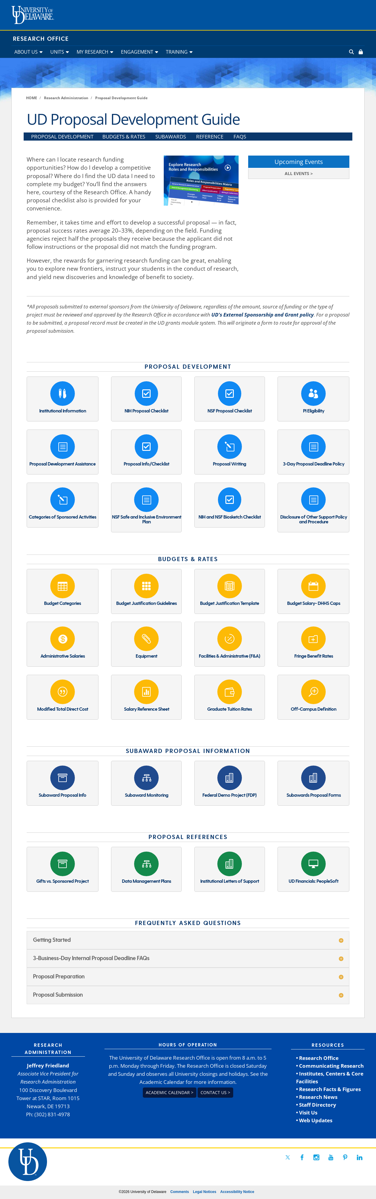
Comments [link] (179, 1192)
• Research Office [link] (317, 1058)
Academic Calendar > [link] (169, 1092)
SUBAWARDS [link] (170, 136)
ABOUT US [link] (26, 52)
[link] (360, 52)
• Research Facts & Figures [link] (328, 1089)
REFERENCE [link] (209, 136)
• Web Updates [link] (314, 1120)
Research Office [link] (41, 39)
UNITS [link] (57, 52)
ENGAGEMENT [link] (137, 52)
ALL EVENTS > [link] (299, 173)
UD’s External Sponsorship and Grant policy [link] (262, 314)
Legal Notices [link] (204, 1192)
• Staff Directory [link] (316, 1104)
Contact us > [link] (215, 1092)
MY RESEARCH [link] (92, 52)
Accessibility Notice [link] (237, 1192)
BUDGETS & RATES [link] (123, 136)
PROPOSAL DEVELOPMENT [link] (62, 136)
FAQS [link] (240, 136)
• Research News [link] (316, 1096)
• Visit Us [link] (306, 1112)
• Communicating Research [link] (330, 1065)
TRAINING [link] (177, 52)
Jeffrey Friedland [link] (48, 1065)
